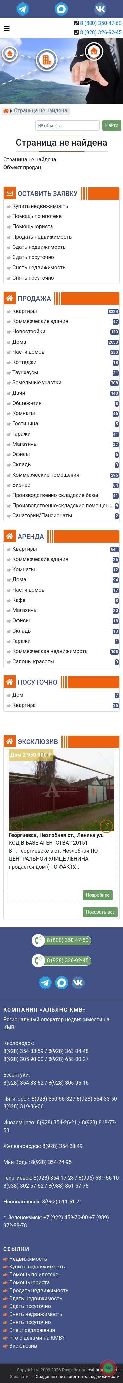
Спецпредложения (32, 1330)
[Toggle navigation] (5, 28)
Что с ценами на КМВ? (36, 1338)
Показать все (100, 912)
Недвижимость (28, 1259)
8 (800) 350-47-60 (101, 23)
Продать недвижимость (39, 1290)
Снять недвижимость (35, 1314)
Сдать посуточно (30, 1306)
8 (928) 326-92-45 (101, 32)
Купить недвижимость (37, 1267)
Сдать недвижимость (35, 1298)
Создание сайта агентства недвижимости (78, 1376)
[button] (106, 826)
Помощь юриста (29, 1282)
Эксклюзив (23, 1346)
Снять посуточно (30, 1322)
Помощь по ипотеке (33, 1274)
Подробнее (98, 895)
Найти (112, 125)
